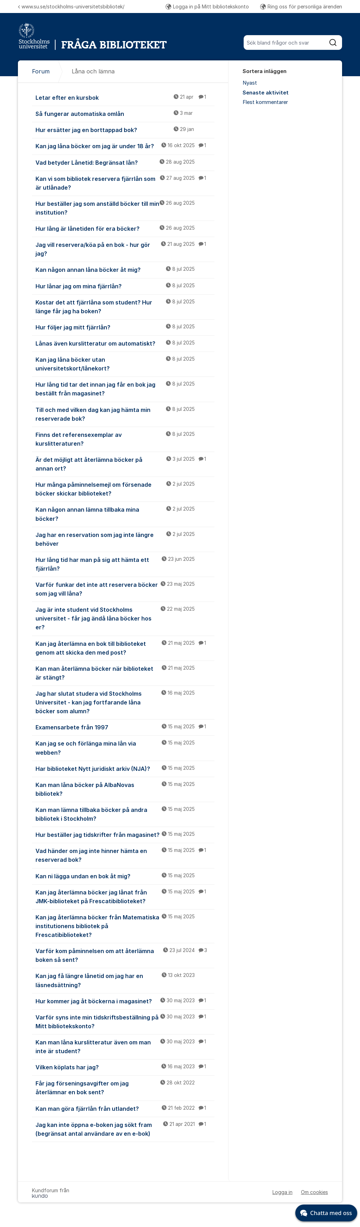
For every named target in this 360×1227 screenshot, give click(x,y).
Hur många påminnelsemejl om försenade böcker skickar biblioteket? (125, 488)
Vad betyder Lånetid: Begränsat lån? (125, 162)
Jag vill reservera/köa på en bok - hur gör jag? (125, 249)
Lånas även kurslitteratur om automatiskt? (125, 343)
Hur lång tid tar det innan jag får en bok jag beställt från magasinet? (125, 388)
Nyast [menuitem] (250, 83)
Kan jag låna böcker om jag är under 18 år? (125, 146)
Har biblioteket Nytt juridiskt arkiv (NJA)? (125, 768)
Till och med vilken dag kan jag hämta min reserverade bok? (125, 414)
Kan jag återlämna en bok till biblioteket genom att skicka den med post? (125, 647)
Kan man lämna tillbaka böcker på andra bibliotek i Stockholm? (125, 814)
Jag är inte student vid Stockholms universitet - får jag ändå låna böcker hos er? (125, 618)
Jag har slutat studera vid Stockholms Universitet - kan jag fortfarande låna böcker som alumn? (125, 702)
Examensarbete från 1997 (125, 727)
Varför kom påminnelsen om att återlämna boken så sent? (125, 955)
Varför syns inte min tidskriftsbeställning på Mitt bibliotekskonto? (125, 1021)
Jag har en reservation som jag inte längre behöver (125, 539)
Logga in (282, 1192)
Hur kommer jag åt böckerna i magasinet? (125, 1001)
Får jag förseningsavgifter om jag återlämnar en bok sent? (125, 1087)
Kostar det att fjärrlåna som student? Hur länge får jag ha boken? (125, 306)
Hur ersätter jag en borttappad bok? (125, 129)
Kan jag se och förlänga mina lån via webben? (125, 747)
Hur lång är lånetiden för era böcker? (125, 228)
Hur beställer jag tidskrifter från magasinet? (125, 834)
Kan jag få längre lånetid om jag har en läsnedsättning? (125, 980)
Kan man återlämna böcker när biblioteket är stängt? (125, 672)
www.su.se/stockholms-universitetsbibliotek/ (71, 6)
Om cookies (314, 1192)
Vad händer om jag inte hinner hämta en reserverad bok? (125, 855)
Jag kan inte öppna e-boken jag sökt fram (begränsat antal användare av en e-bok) (125, 1129)
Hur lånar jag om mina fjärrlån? (125, 286)
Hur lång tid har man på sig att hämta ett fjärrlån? (125, 564)
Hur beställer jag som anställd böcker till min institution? (125, 207)
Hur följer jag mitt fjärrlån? (125, 327)
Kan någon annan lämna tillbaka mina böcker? (125, 513)
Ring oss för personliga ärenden (301, 6)
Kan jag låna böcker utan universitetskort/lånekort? (125, 363)
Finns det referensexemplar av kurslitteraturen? (125, 439)
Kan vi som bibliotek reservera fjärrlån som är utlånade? (125, 183)
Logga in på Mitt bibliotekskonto (207, 6)
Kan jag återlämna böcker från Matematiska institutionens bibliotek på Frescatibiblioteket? (125, 925)
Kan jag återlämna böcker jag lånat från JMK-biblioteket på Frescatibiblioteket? (125, 896)
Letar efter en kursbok (125, 97)
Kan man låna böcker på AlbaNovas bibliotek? (125, 789)
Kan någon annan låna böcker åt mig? (125, 269)
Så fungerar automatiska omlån (125, 113)
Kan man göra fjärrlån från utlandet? (125, 1108)
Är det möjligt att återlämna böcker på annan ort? (125, 463)
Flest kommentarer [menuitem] (265, 102)
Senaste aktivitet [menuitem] (266, 93)
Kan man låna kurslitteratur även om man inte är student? (125, 1046)
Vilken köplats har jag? (125, 1067)
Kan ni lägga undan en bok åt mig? (125, 876)
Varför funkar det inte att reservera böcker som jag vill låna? (125, 588)
